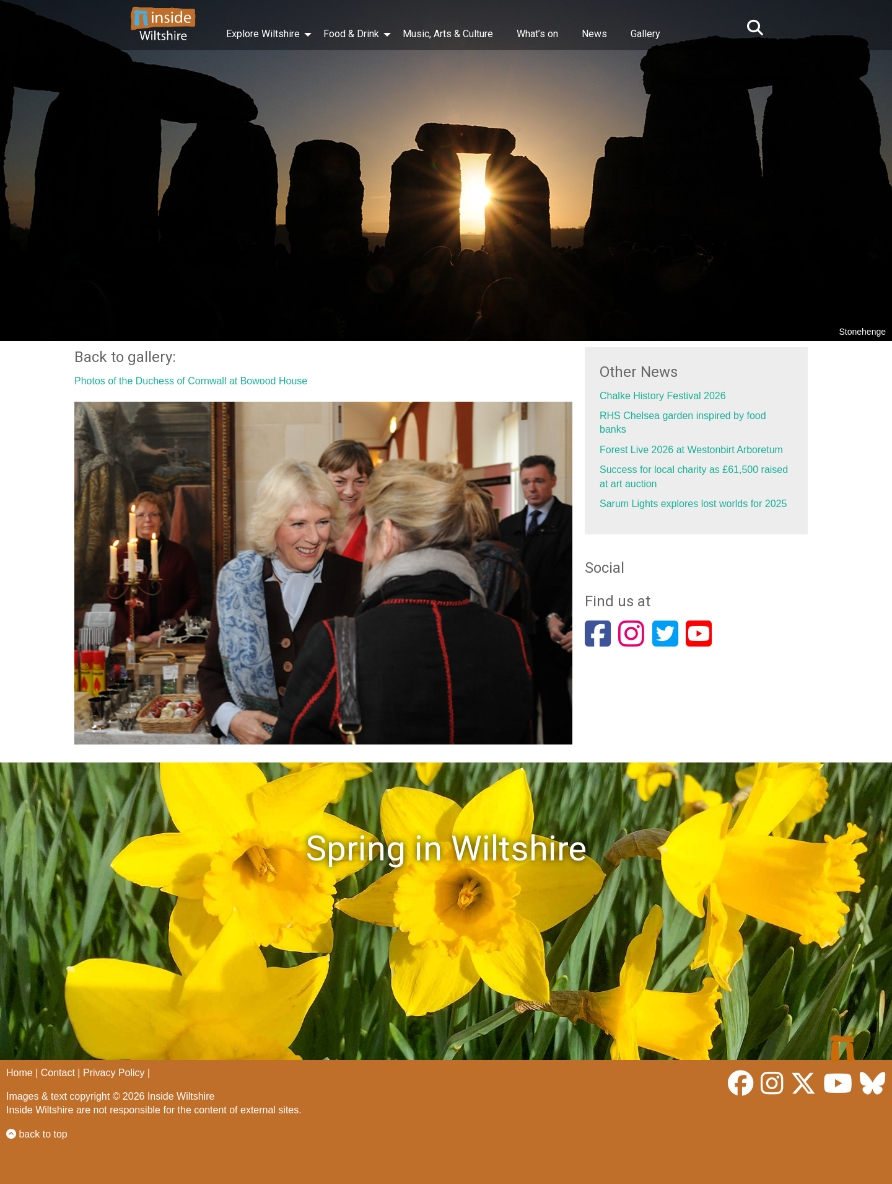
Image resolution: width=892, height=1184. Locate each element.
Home (19, 1072)
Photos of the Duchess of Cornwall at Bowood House (190, 381)
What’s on (537, 34)
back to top (37, 1134)
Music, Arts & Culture (448, 34)
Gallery (645, 34)
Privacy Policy (114, 1072)
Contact (58, 1072)
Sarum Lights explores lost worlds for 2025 (693, 503)
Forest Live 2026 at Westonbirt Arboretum (691, 449)
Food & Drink (351, 34)
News (594, 34)
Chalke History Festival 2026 (663, 396)
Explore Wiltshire (263, 34)
